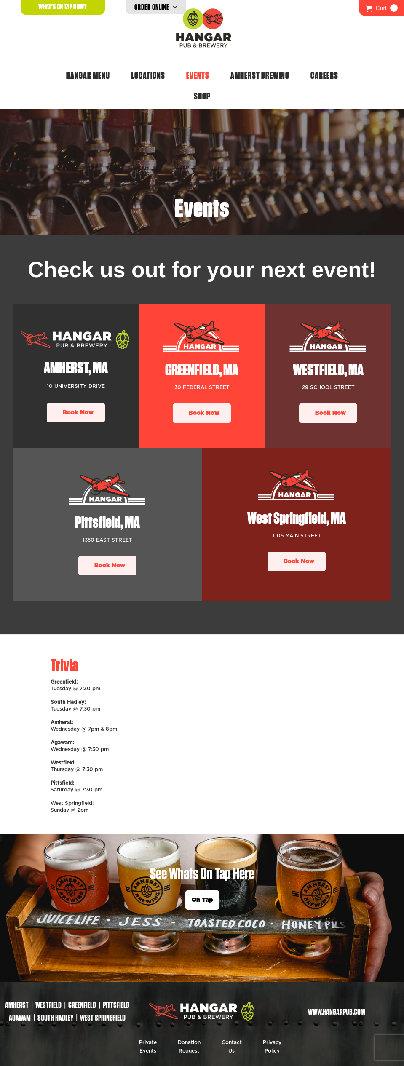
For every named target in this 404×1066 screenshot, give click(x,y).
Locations (148, 75)
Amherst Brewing (259, 75)
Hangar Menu (88, 75)
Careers (324, 75)
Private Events (148, 1046)
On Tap (202, 900)
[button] (381, 8)
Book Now (78, 413)
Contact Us (232, 1046)
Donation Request (189, 1046)
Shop (202, 96)
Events (197, 75)
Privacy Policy (272, 1046)
